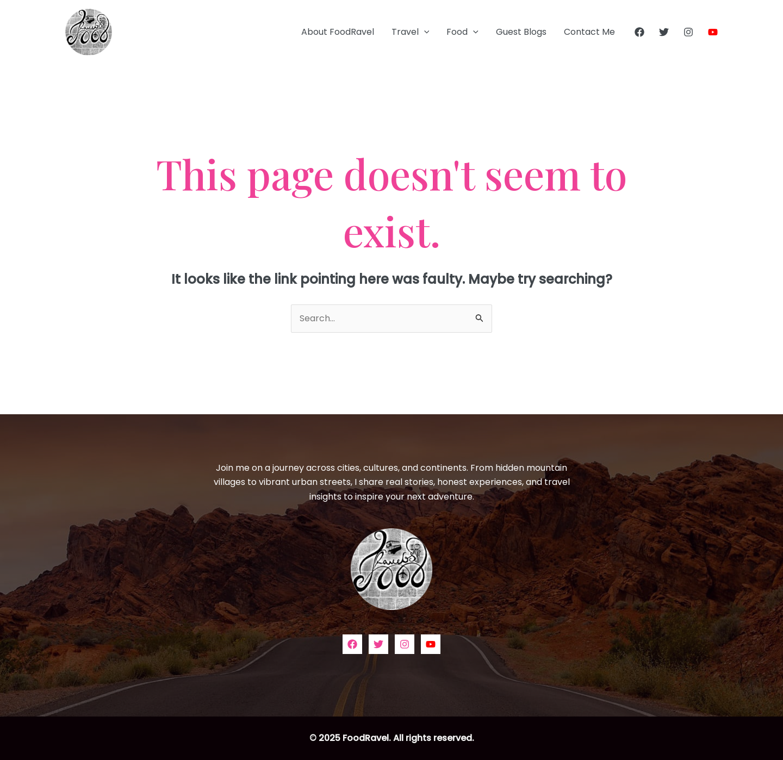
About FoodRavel (337, 32)
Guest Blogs (521, 32)
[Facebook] (639, 32)
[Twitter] (664, 32)
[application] (424, 32)
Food (462, 32)
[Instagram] (688, 32)
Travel (410, 32)
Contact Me (589, 32)
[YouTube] (713, 32)
